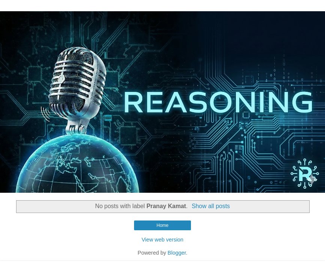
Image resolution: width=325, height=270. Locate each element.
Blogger (177, 253)
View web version (162, 240)
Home (162, 225)
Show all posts (211, 206)
